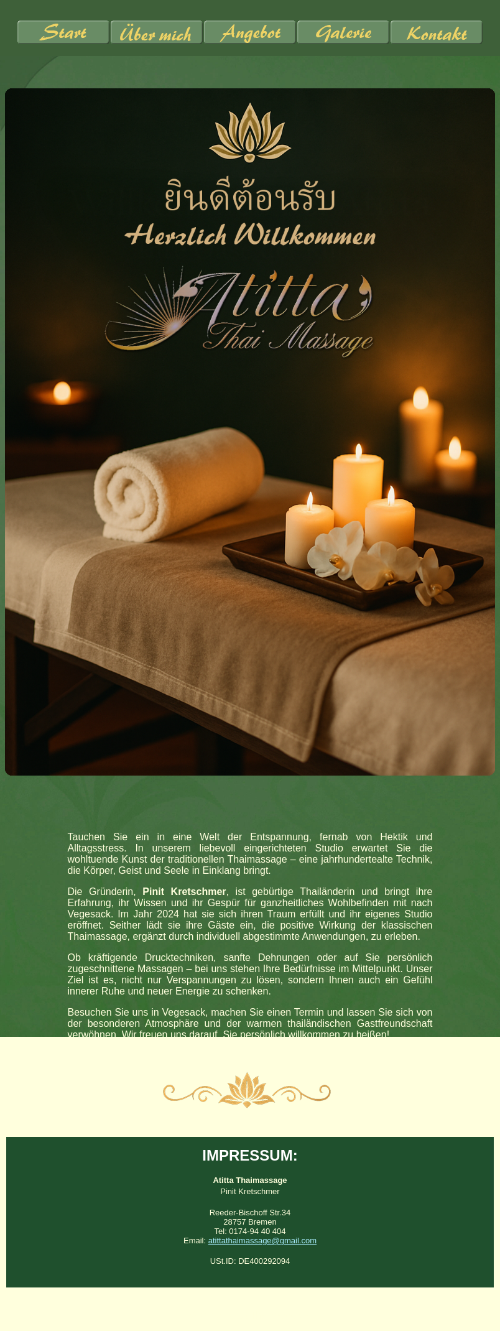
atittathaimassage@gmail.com (262, 1240)
